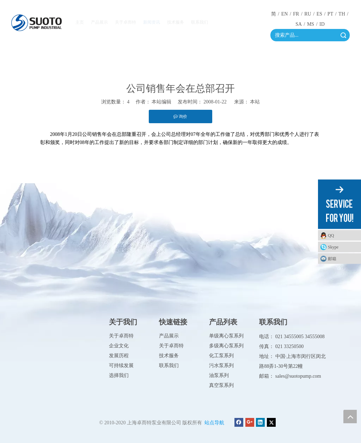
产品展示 (169, 336)
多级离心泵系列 (226, 345)
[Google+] (249, 422)
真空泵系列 (221, 385)
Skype (333, 246)
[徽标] (36, 22)
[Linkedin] (260, 422)
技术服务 (169, 355)
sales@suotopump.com (298, 376)
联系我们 (169, 365)
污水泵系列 (221, 365)
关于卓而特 (121, 336)
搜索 (343, 35)
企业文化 (119, 345)
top (350, 416)
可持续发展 (121, 365)
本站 (255, 101)
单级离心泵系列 (226, 336)
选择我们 (119, 375)
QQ (331, 235)
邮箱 (332, 258)
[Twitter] (271, 422)
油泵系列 (219, 375)
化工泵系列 (221, 355)
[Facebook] (238, 422)
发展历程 (119, 355)
